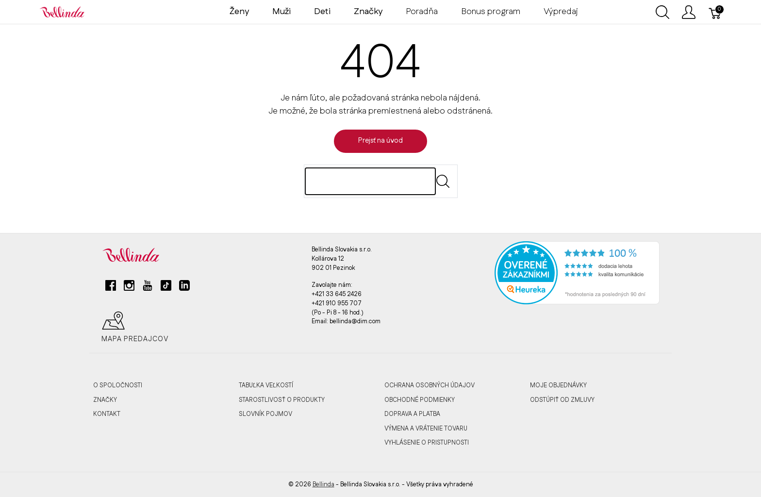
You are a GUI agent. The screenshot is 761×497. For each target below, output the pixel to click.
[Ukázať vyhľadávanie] (662, 12)
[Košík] (715, 12)
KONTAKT (106, 414)
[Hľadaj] (370, 181)
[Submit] (442, 181)
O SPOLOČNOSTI (117, 385)
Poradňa (422, 11)
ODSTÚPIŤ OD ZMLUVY (562, 400)
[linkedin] (184, 289)
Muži (281, 11)
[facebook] (110, 289)
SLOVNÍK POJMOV (265, 414)
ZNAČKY (105, 400)
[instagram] (129, 289)
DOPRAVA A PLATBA (412, 414)
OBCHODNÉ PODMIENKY (419, 400)
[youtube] (147, 289)
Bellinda (323, 484)
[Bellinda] (62, 12)
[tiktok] (166, 289)
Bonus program (490, 11)
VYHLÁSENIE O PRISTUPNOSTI (426, 442)
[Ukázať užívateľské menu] (688, 12)
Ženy (239, 11)
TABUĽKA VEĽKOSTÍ (266, 385)
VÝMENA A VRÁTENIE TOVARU (425, 428)
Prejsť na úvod (380, 141)
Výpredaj (561, 11)
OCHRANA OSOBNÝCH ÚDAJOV (429, 385)
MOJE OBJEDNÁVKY (558, 385)
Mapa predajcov (135, 327)
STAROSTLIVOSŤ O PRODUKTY (282, 400)
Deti (322, 11)
